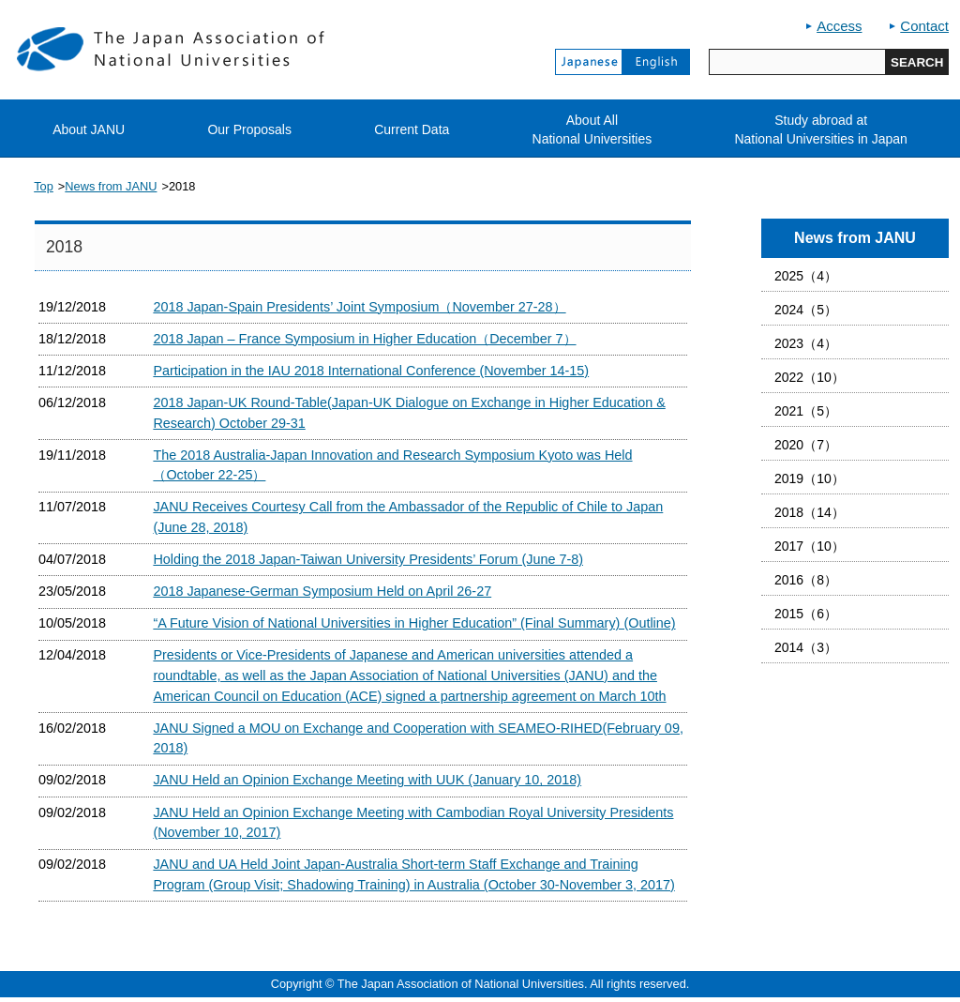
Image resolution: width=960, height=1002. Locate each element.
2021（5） (805, 410)
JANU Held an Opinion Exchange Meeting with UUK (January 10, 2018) (367, 779)
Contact (924, 26)
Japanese (588, 62)
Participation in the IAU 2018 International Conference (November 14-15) (371, 370)
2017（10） (809, 546)
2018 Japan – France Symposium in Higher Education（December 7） (364, 338)
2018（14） (809, 512)
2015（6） (805, 613)
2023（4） (805, 343)
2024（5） (805, 309)
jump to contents (0, 0)
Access (839, 26)
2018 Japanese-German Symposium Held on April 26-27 (322, 591)
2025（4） (805, 275)
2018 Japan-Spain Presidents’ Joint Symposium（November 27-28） (359, 306)
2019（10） (809, 478)
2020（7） (805, 444)
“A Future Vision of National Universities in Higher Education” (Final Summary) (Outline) (414, 622)
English (656, 62)
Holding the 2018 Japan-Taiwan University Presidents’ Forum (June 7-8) (368, 559)
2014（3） (805, 647)
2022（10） (809, 377)
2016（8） (805, 579)
